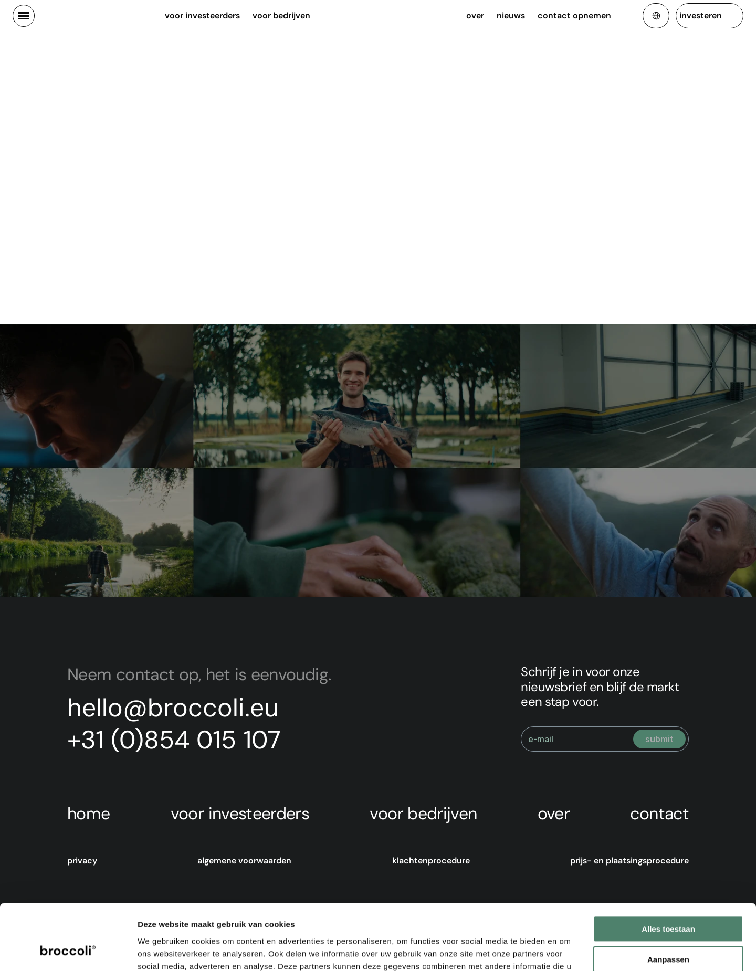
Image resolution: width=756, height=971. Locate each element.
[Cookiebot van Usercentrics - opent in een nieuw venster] (68, 950)
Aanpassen (668, 902)
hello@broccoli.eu (173, 707)
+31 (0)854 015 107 (174, 739)
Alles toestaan (668, 871)
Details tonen (162, 950)
